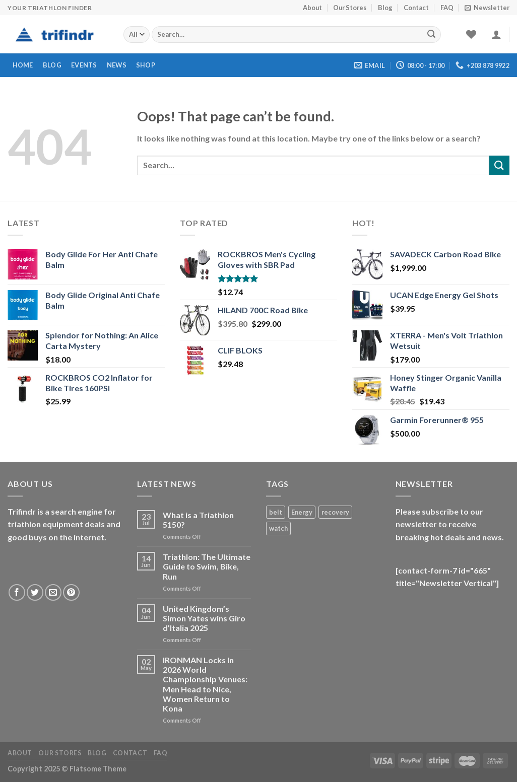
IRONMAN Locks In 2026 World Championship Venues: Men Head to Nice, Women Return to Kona (205, 684)
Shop (145, 65)
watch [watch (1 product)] (278, 528)
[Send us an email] (53, 592)
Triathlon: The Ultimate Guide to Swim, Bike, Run (206, 566)
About (312, 8)
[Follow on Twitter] (35, 592)
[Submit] (431, 34)
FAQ (447, 8)
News (116, 65)
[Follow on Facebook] (17, 592)
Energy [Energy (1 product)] (301, 512)
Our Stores (349, 8)
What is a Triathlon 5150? (198, 519)
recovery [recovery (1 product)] (335, 512)
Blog (385, 8)
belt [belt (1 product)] (275, 512)
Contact (416, 8)
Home (23, 65)
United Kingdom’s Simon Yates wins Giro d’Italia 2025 (204, 618)
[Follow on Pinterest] (71, 592)
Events (84, 65)
